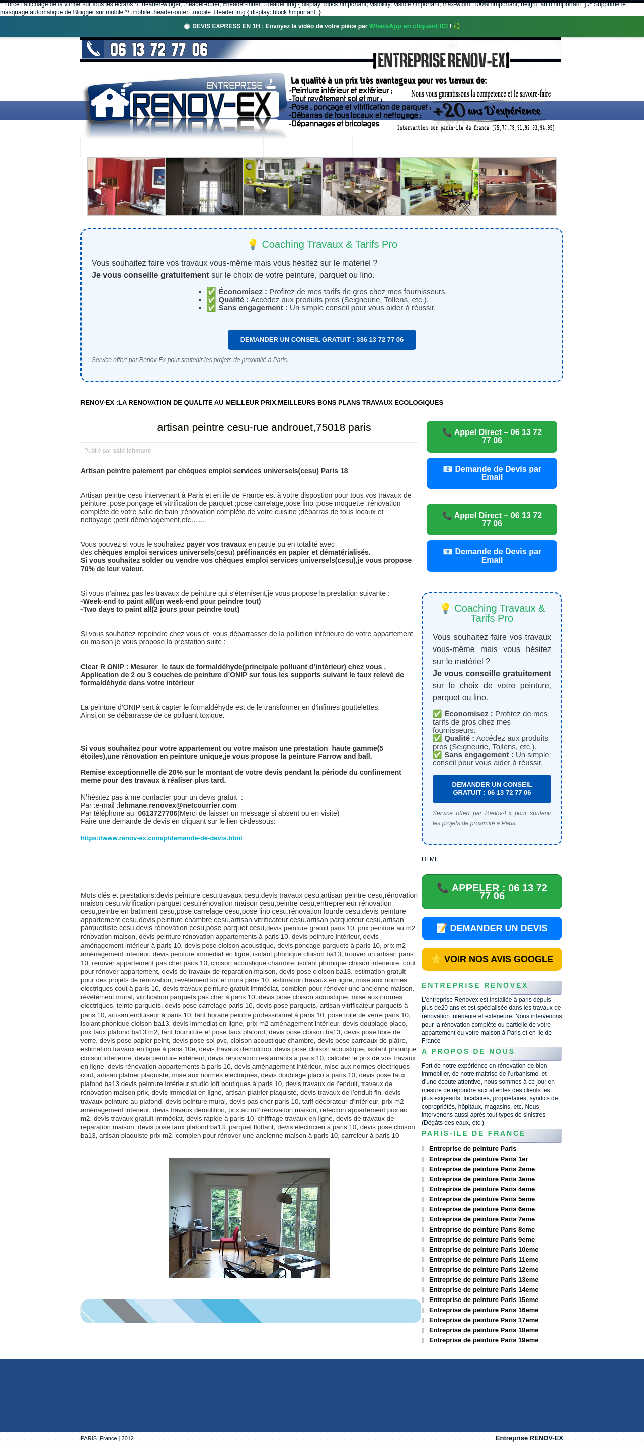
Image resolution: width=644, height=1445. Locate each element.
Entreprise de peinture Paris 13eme (483, 1279)
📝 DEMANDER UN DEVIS (491, 928)
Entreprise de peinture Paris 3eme (482, 1179)
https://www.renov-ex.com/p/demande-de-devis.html (161, 838)
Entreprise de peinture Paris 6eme (482, 1209)
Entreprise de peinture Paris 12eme (483, 1269)
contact (470, 148)
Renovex (162, 148)
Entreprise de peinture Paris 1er (478, 1159)
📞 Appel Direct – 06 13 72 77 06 (492, 436)
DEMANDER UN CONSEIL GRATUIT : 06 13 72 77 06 (492, 789)
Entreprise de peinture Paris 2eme (482, 1169)
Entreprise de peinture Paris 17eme (483, 1320)
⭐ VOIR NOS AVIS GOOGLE (492, 959)
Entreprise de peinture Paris (472, 1148)
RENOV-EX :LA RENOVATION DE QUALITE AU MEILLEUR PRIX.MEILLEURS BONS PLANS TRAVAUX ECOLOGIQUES (261, 402)
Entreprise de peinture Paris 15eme (483, 1300)
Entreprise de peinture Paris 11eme (483, 1259)
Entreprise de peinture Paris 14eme (483, 1289)
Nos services (226, 148)
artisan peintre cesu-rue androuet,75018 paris (264, 427)
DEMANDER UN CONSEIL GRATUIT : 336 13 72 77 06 (322, 339)
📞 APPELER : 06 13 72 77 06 (492, 891)
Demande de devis (397, 148)
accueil (107, 148)
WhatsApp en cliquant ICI (408, 26)
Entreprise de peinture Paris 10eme (483, 1249)
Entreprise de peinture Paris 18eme (483, 1330)
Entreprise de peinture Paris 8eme (482, 1229)
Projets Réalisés (307, 148)
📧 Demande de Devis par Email (492, 473)
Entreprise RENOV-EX (530, 1438)
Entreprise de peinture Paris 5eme (482, 1199)
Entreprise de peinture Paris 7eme (482, 1219)
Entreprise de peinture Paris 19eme (483, 1340)
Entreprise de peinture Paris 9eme (482, 1239)
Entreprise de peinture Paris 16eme (483, 1310)
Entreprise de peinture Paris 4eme (482, 1189)
